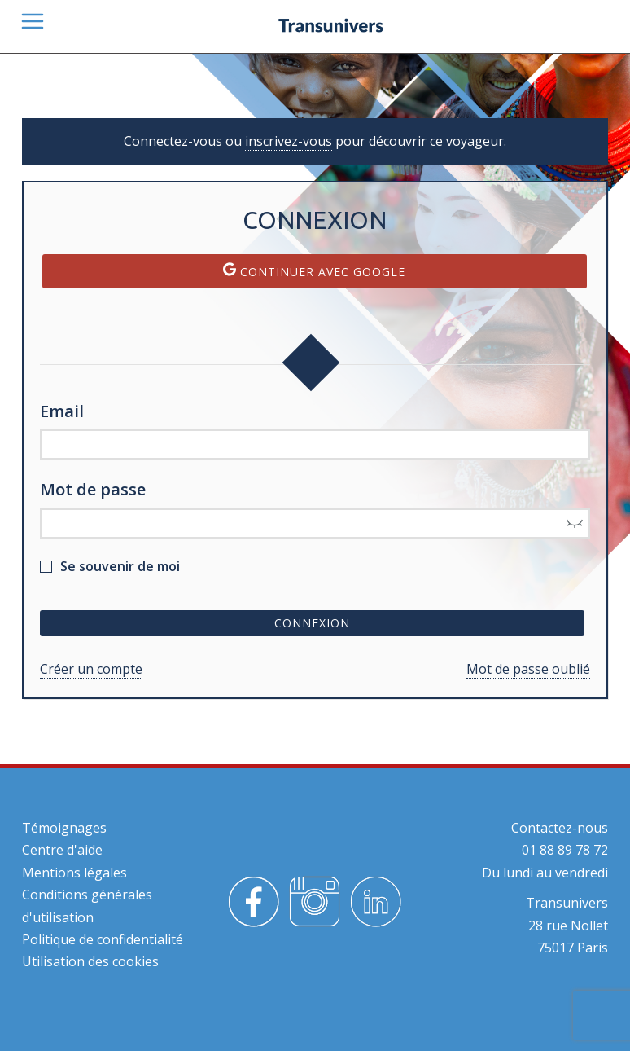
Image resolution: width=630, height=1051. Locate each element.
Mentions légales (74, 873)
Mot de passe (93, 489)
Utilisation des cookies (90, 961)
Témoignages (64, 828)
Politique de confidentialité (102, 939)
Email (62, 411)
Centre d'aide (62, 850)
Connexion (312, 623)
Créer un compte (91, 669)
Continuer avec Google (314, 270)
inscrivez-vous (288, 141)
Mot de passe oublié (528, 669)
